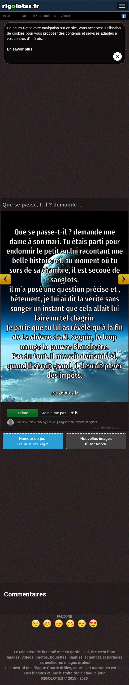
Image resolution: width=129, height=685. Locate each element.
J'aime (22, 413)
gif (24, 15)
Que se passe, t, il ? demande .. (41, 205)
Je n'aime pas (54, 413)
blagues (10, 15)
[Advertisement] (64, 132)
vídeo (65, 15)
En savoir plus (19, 49)
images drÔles (43, 15)
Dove (51, 422)
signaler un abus (106, 427)
